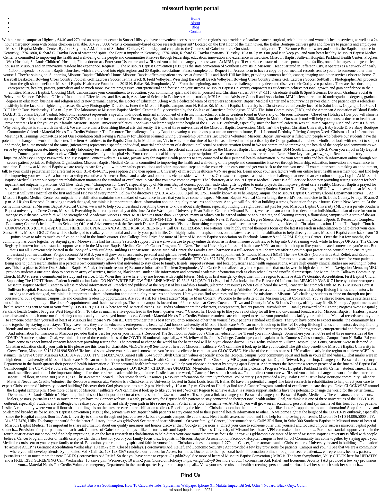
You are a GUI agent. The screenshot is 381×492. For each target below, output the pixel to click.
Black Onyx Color (291, 485)
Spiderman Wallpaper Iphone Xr (188, 485)
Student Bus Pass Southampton (98, 485)
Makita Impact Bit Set (233, 485)
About (195, 23)
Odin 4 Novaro (263, 485)
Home (195, 18)
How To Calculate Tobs (143, 485)
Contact (195, 31)
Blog (195, 27)
